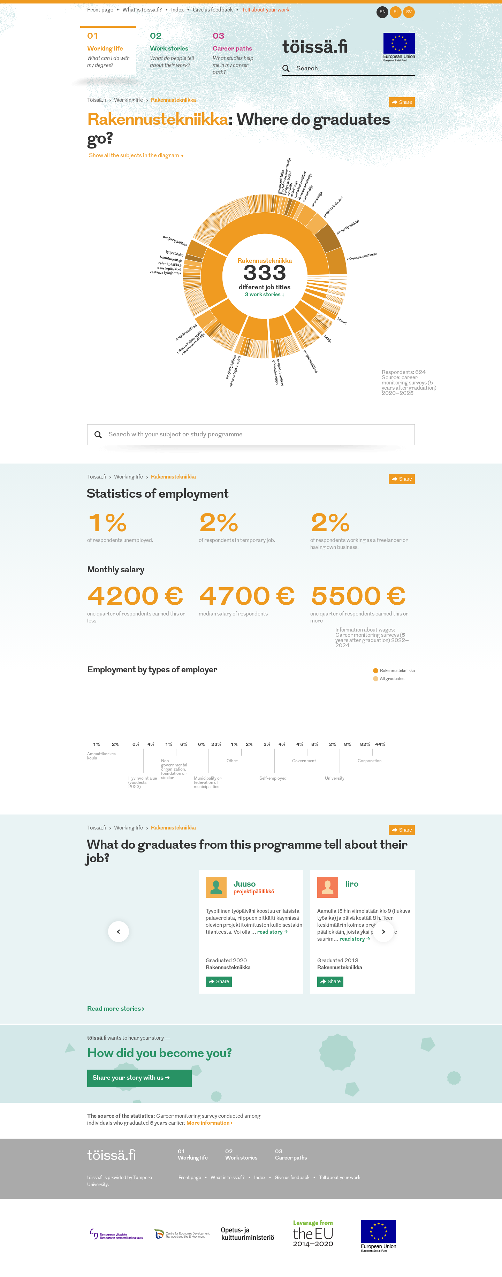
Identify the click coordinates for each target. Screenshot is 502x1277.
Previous (118, 931)
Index (177, 10)
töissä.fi (315, 48)
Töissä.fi (96, 100)
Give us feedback (213, 10)
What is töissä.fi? (142, 10)
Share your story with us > (131, 1078)
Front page (100, 10)
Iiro (352, 884)
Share (405, 102)
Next (383, 931)
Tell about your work (265, 10)
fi (396, 12)
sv (409, 12)
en (383, 12)
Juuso (245, 884)
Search (289, 68)
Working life (128, 100)
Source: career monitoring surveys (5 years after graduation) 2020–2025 (409, 385)
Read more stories (114, 1009)
